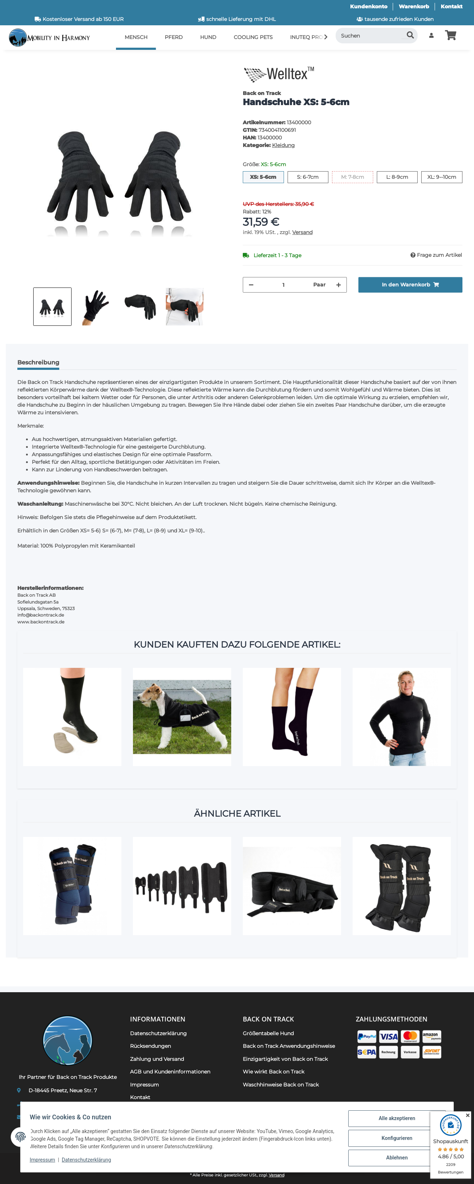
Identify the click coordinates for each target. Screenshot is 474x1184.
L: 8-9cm (402, 176)
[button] (431, 35)
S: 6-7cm (312, 176)
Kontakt (451, 6)
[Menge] (283, 284)
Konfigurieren (394, 1139)
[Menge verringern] (251, 284)
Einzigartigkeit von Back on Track (285, 1059)
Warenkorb (414, 6)
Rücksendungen (150, 1046)
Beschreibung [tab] (38, 362)
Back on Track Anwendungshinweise (289, 1046)
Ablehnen (394, 1158)
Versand (302, 232)
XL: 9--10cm (444, 176)
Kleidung (283, 145)
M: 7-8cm (357, 176)
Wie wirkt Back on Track (273, 1071)
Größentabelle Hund (268, 1033)
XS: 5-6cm (267, 176)
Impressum (44, 1161)
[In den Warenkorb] (17, 60)
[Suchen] (377, 35)
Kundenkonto (368, 6)
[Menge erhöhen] (338, 284)
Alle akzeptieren (394, 1121)
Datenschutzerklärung (88, 1161)
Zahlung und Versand (157, 1059)
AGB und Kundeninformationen (170, 1071)
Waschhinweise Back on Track (281, 1084)
